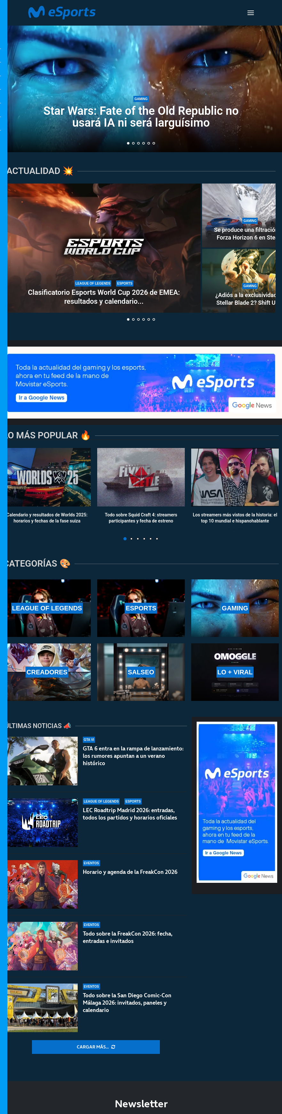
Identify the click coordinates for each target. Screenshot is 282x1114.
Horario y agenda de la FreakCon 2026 (130, 872)
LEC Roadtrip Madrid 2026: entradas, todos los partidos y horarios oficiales (130, 813)
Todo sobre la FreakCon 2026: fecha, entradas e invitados (127, 937)
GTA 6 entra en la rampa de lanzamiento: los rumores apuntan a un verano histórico (133, 756)
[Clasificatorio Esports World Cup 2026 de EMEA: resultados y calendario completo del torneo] (104, 248)
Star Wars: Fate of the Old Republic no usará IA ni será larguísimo (141, 116)
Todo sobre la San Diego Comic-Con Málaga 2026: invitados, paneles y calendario (127, 1003)
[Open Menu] (250, 13)
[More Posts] (96, 1047)
